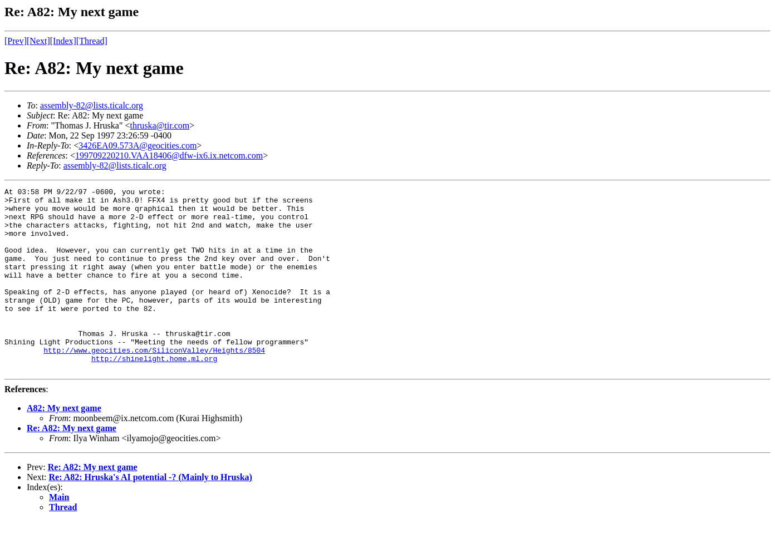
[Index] (63, 41)
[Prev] (15, 41)
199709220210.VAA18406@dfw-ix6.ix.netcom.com (169, 155)
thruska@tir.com (159, 125)
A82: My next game (64, 445)
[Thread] (91, 41)
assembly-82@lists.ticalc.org (91, 105)
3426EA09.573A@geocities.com (138, 145)
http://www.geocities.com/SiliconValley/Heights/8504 (154, 383)
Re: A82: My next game (71, 465)
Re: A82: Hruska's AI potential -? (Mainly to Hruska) (150, 514)
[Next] (38, 41)
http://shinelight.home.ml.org (154, 393)
